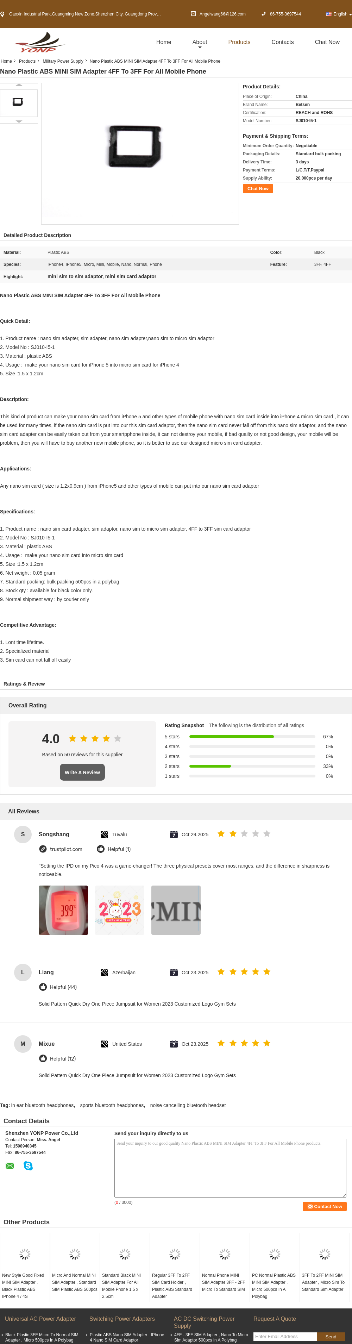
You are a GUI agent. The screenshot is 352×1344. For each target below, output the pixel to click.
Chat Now (327, 42)
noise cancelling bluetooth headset (188, 1105)
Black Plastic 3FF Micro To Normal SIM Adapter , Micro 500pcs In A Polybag (41, 1337)
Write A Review (82, 772)
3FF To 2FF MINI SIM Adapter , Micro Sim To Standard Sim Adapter (323, 1282)
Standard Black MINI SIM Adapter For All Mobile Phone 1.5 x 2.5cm (121, 1286)
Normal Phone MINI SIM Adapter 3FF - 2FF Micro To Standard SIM (223, 1282)
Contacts (283, 42)
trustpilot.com (66, 849)
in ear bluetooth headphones (42, 1105)
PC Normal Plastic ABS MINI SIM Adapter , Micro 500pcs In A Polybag (274, 1286)
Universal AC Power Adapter (40, 1319)
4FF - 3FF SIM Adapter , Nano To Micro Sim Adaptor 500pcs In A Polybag (211, 1337)
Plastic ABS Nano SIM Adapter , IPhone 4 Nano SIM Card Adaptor (127, 1337)
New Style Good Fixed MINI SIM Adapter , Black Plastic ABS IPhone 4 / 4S (23, 1286)
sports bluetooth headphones (112, 1105)
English (343, 14)
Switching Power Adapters (122, 1319)
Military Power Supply (63, 61)
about (200, 42)
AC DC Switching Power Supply (204, 1322)
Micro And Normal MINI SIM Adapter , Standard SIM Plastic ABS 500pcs (75, 1282)
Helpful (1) (119, 849)
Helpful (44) (63, 987)
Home (163, 42)
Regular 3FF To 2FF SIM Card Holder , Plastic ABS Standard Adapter (172, 1286)
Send (330, 1336)
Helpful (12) (63, 1059)
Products (239, 42)
